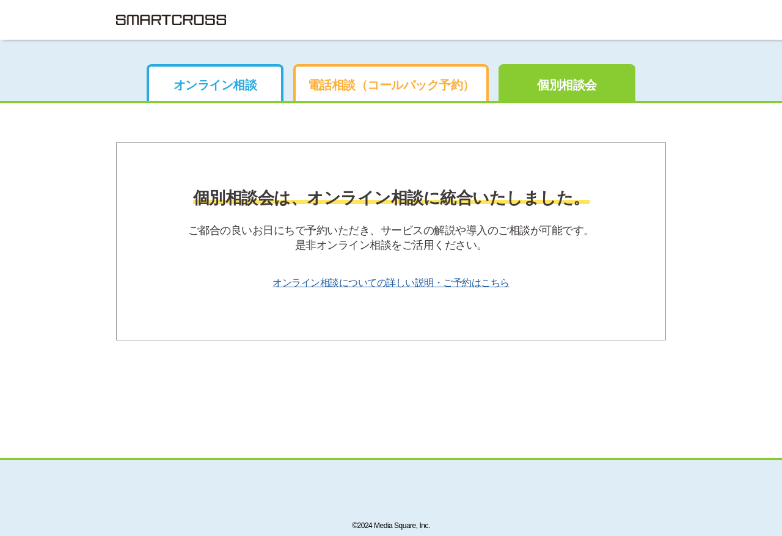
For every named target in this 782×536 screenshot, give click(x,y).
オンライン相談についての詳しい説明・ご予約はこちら (391, 282)
